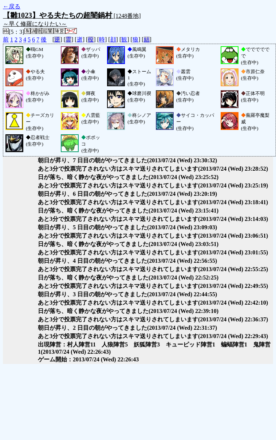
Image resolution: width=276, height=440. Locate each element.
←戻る (11, 6)
